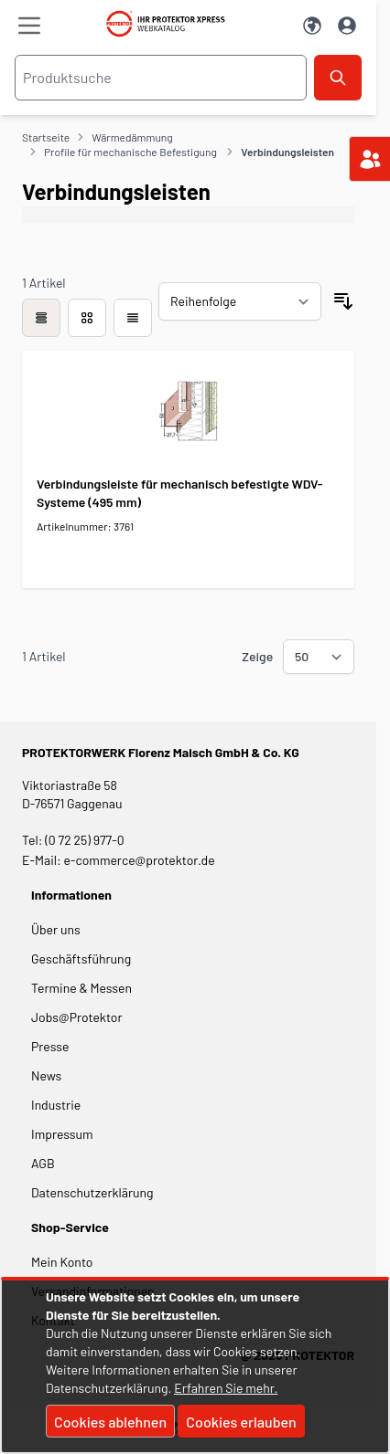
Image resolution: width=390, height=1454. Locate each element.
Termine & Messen (81, 988)
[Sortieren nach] (239, 301)
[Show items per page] (318, 656)
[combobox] (161, 77)
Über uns (57, 929)
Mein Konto (61, 1262)
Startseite (46, 137)
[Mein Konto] (347, 26)
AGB (43, 1163)
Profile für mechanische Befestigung (131, 151)
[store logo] (171, 23)
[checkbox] (41, 318)
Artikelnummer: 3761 (85, 526)
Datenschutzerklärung (92, 1192)
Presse (50, 1046)
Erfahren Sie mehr (224, 1388)
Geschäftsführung (81, 958)
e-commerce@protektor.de (139, 860)
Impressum (62, 1134)
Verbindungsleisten (287, 151)
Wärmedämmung (132, 137)
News (46, 1075)
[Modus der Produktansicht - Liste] (87, 318)
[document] (195, 1366)
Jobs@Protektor (77, 1017)
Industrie (56, 1104)
